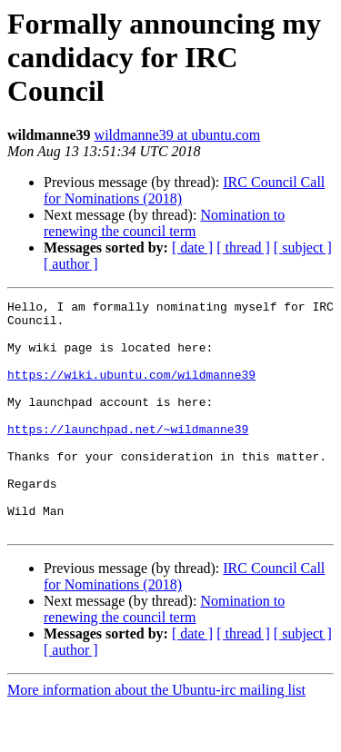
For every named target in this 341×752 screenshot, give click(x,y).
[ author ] (71, 264)
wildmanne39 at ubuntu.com (178, 135)
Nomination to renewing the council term (164, 223)
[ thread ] (243, 247)
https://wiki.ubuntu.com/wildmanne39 (131, 390)
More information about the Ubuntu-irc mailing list (156, 736)
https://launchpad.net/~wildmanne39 (127, 456)
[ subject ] (303, 247)
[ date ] (192, 247)
